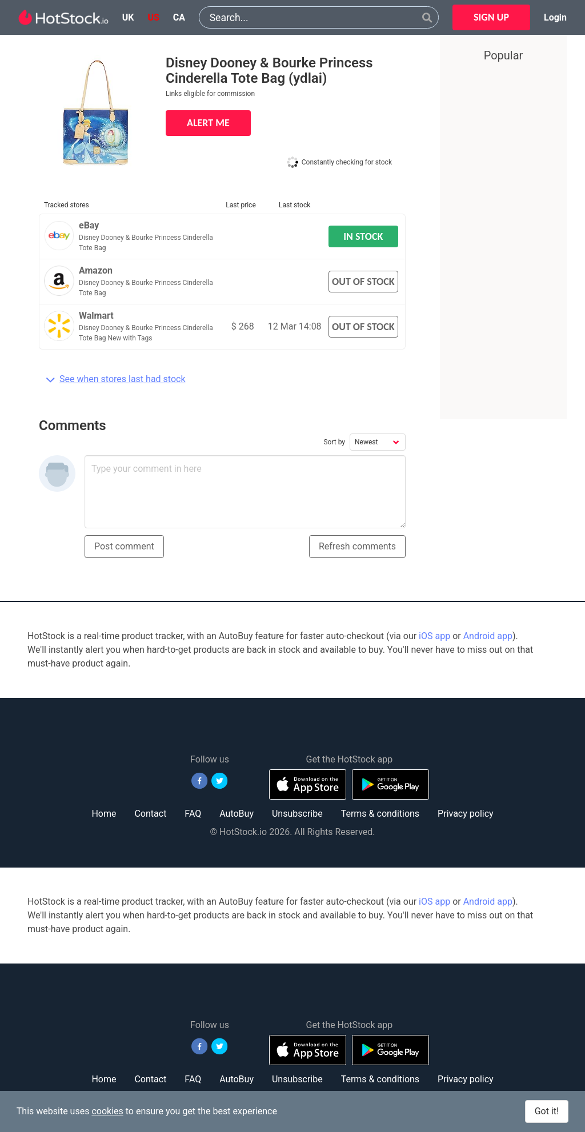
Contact (150, 813)
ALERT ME (208, 123)
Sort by (334, 442)
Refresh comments (357, 546)
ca (179, 17)
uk (128, 17)
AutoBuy (236, 813)
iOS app (434, 636)
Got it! (547, 1111)
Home (103, 813)
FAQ (193, 813)
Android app (487, 636)
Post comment (124, 546)
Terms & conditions (380, 813)
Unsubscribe (297, 813)
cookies (107, 1111)
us (153, 17)
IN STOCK (363, 236)
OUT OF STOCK (363, 281)
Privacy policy (466, 813)
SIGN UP (491, 17)
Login (555, 17)
